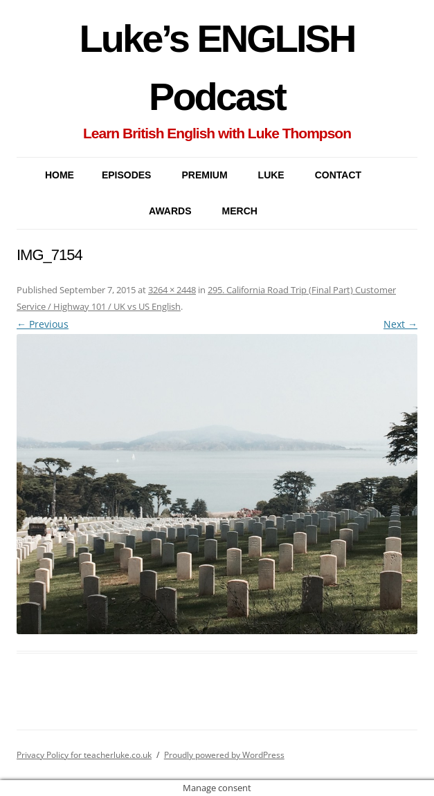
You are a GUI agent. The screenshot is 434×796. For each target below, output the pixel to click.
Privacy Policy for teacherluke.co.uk (84, 755)
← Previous (43, 324)
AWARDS (170, 210)
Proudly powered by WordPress (224, 755)
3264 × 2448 (172, 290)
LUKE (271, 175)
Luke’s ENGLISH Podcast (217, 67)
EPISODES (127, 175)
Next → (400, 324)
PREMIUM (204, 175)
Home (59, 175)
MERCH (239, 210)
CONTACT (338, 175)
